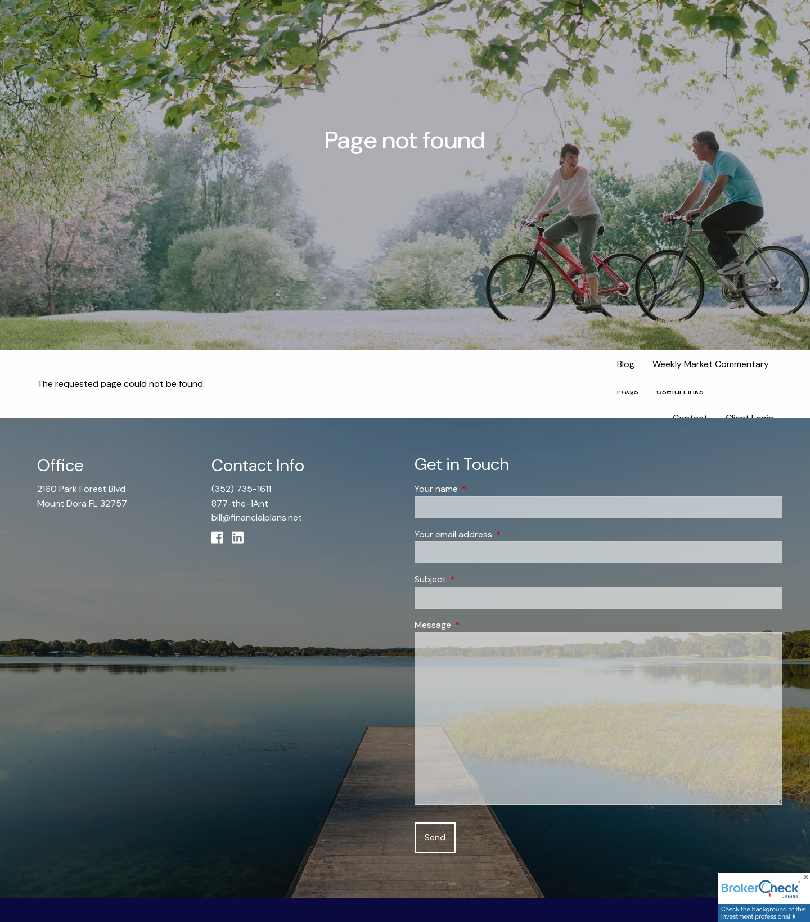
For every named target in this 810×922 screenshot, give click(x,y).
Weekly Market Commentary (710, 364)
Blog (625, 364)
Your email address (496, 534)
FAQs (627, 391)
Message (476, 625)
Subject (473, 580)
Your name (479, 489)
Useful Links (680, 391)
